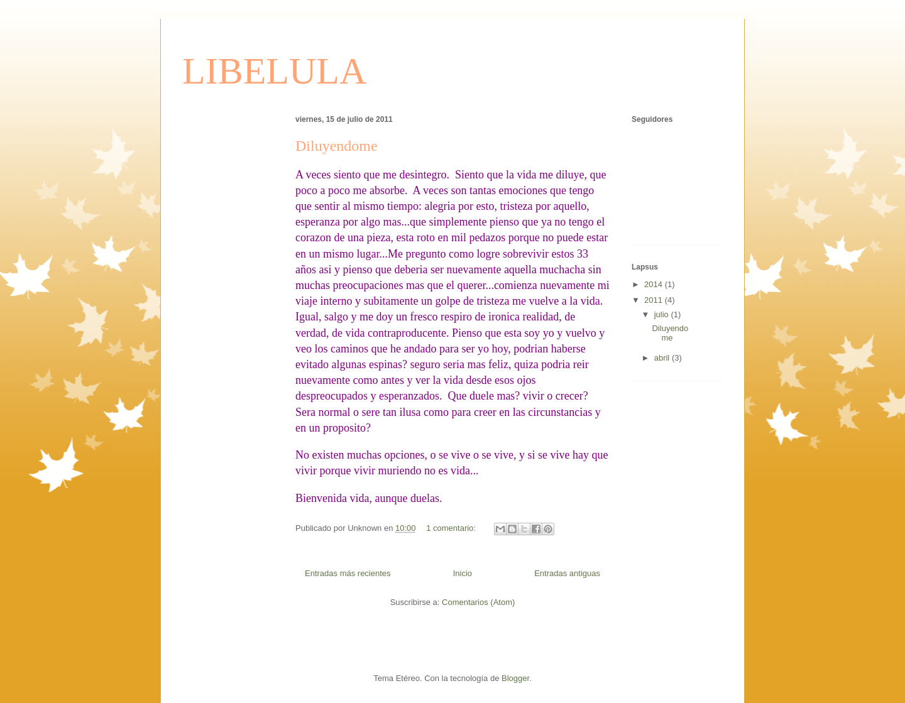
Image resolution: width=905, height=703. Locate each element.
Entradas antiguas (567, 573)
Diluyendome (336, 146)
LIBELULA (274, 71)
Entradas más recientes (348, 573)
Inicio (462, 573)
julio (662, 314)
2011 (654, 300)
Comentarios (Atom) (478, 602)
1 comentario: (452, 528)
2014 (654, 284)
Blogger (515, 678)
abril (663, 357)
